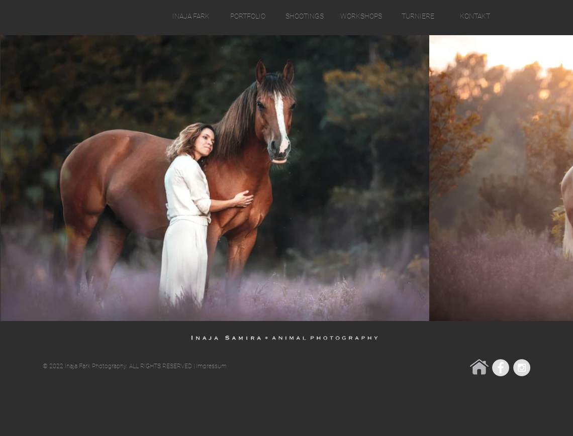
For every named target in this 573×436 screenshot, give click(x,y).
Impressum (211, 366)
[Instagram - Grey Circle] (521, 367)
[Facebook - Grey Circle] (500, 367)
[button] (247, 16)
